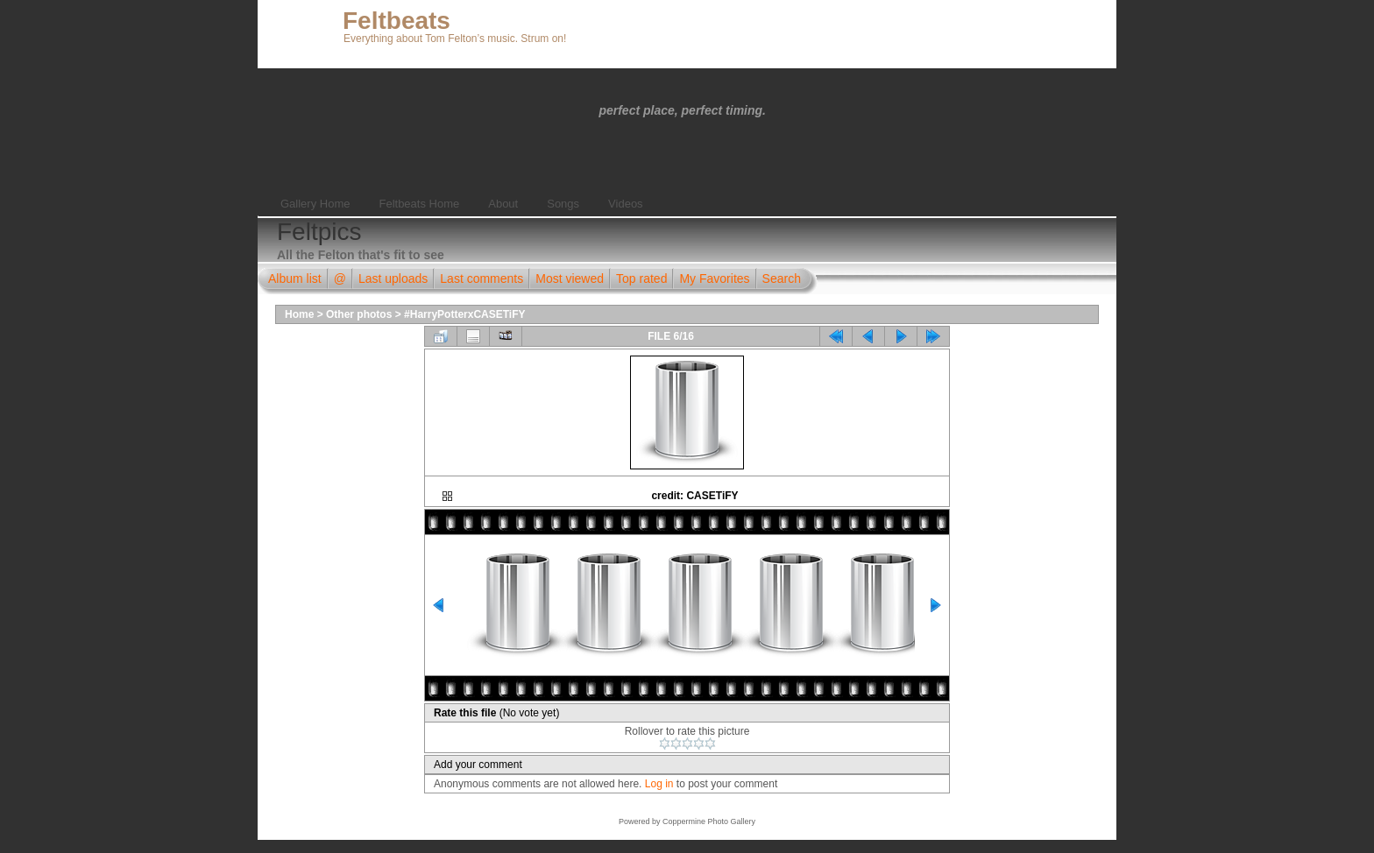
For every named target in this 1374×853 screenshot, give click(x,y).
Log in (659, 784)
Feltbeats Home (419, 203)
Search (781, 278)
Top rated (641, 278)
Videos (625, 203)
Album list (295, 278)
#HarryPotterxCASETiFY (465, 314)
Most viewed (569, 278)
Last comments (481, 278)
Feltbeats (396, 20)
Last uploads (393, 278)
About (503, 203)
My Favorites (714, 278)
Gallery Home (315, 203)
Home (299, 314)
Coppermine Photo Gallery (708, 821)
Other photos (359, 314)
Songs (563, 203)
